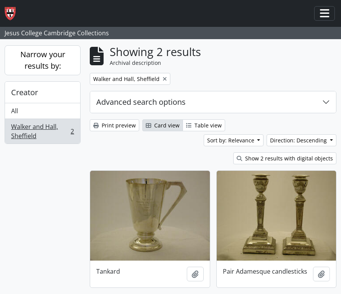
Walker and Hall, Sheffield (42, 131)
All (14, 111)
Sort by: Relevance (231, 140)
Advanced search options (141, 102)
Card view (163, 125)
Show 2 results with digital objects (285, 158)
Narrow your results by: (42, 60)
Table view (204, 125)
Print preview (114, 125)
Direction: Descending (299, 140)
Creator (24, 92)
